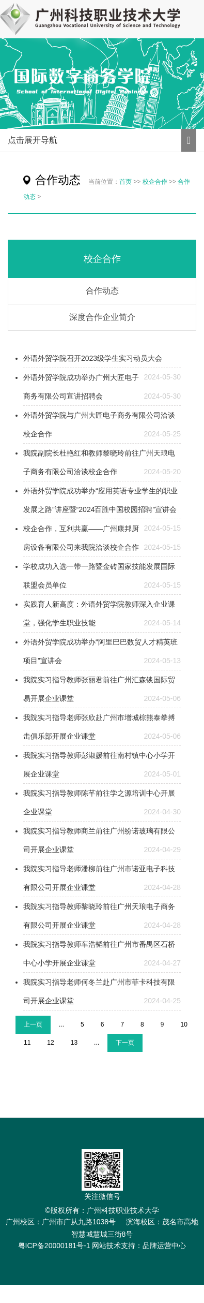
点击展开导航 (32, 140)
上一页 (33, 1024)
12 (50, 1042)
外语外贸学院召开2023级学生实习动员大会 (92, 358)
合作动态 (102, 290)
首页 (125, 181)
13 (74, 1042)
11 (27, 1042)
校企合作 (155, 181)
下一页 (125, 1042)
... (61, 1024)
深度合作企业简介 (102, 317)
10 (183, 1024)
